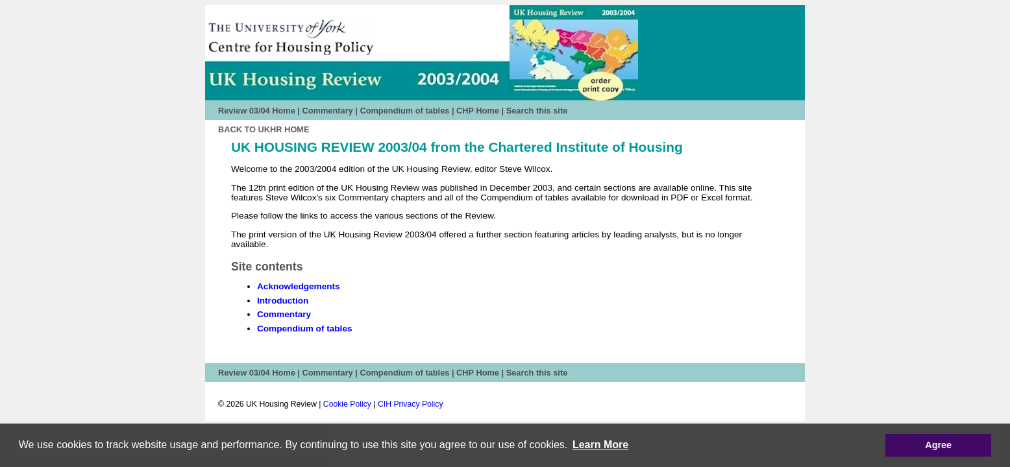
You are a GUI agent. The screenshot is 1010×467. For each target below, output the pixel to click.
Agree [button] (938, 445)
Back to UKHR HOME (264, 129)
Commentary (327, 110)
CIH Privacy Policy (410, 404)
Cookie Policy (347, 404)
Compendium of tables (404, 110)
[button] (601, 445)
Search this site (537, 110)
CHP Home (477, 110)
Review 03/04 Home (256, 110)
